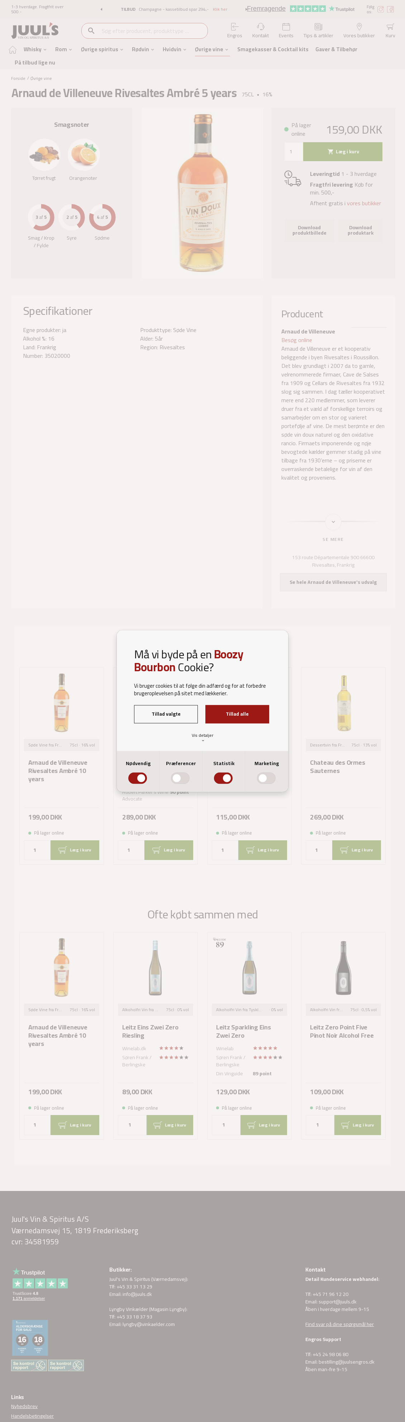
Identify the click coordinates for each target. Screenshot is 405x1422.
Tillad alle (237, 714)
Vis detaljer (202, 737)
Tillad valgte (166, 714)
